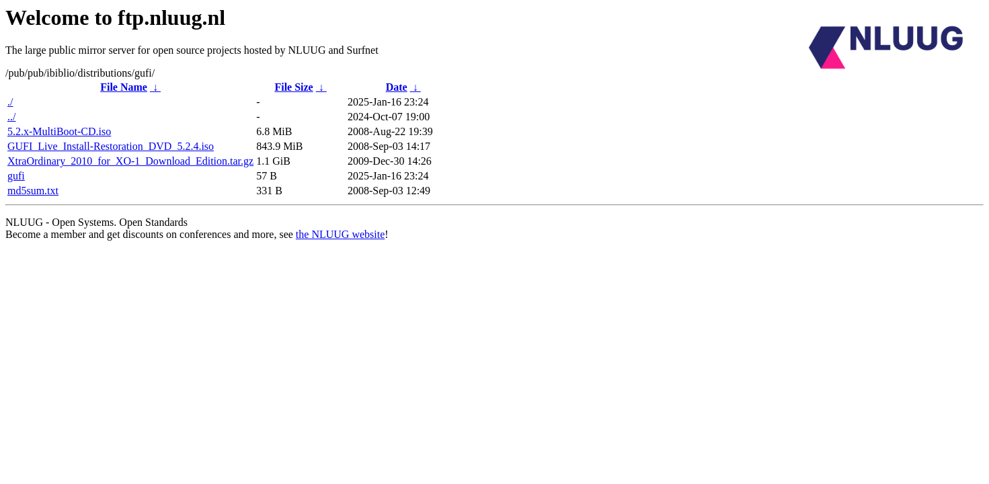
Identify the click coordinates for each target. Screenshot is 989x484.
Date (396, 87)
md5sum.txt (32, 190)
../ (11, 116)
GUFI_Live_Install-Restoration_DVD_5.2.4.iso (110, 146)
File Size (293, 87)
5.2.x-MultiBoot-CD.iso (59, 131)
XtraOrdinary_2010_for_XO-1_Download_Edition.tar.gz (130, 161)
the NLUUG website (340, 234)
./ (10, 102)
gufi (16, 176)
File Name (123, 87)
